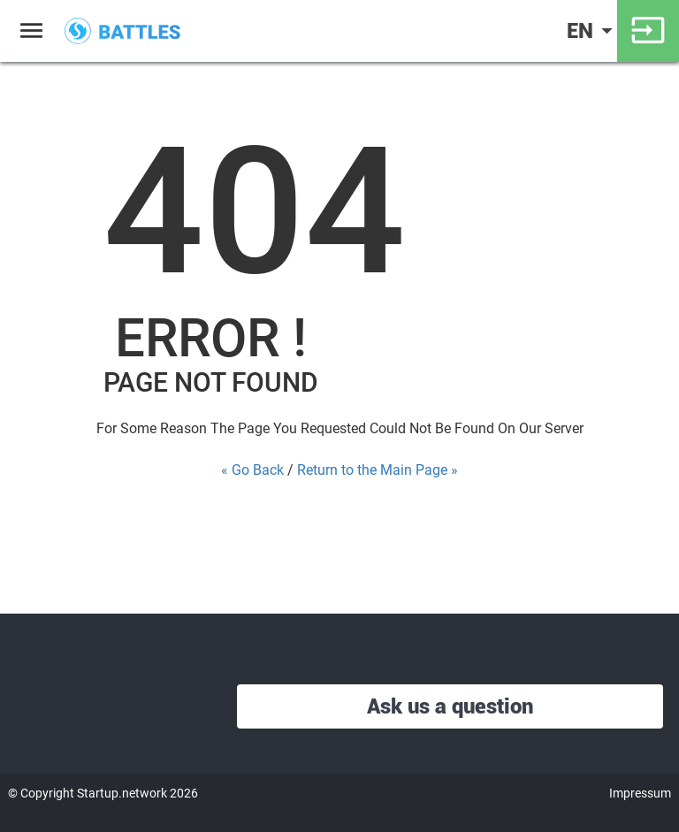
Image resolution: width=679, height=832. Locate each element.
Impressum (640, 793)
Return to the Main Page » (377, 470)
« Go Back (252, 470)
